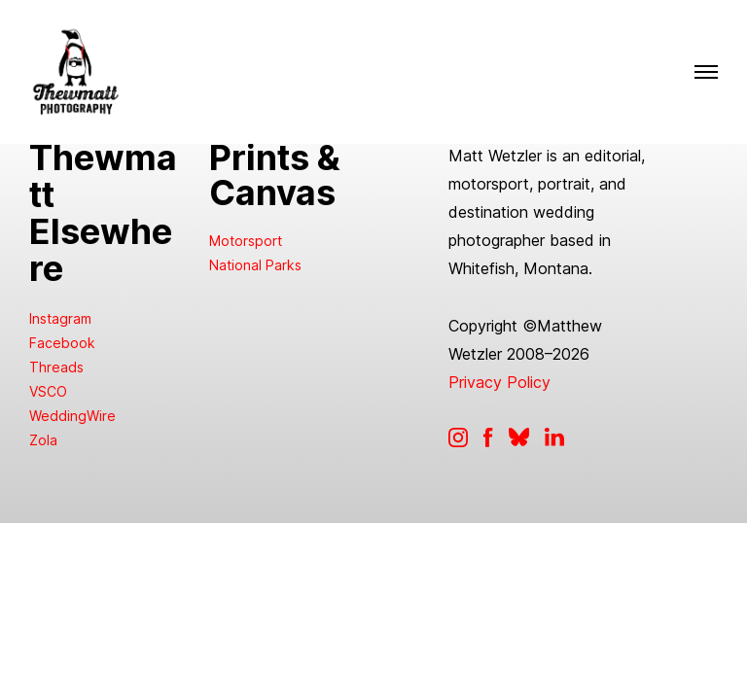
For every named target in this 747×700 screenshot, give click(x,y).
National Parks (255, 265)
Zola (43, 440)
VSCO (48, 391)
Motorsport (245, 240)
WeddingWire (72, 415)
